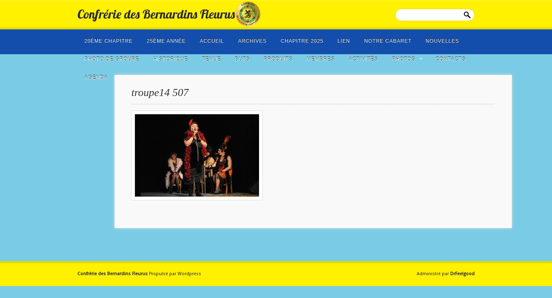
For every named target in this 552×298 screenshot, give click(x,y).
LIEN (344, 41)
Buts (242, 59)
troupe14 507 (159, 93)
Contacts (451, 59)
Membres (320, 59)
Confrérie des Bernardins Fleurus (156, 14)
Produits (278, 59)
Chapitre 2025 (302, 41)
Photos (404, 59)
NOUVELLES (442, 41)
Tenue (211, 59)
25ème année (166, 41)
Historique (170, 59)
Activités (363, 59)
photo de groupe (111, 59)
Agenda (96, 77)
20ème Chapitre (108, 41)
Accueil (212, 41)
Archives (252, 41)
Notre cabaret (388, 41)
